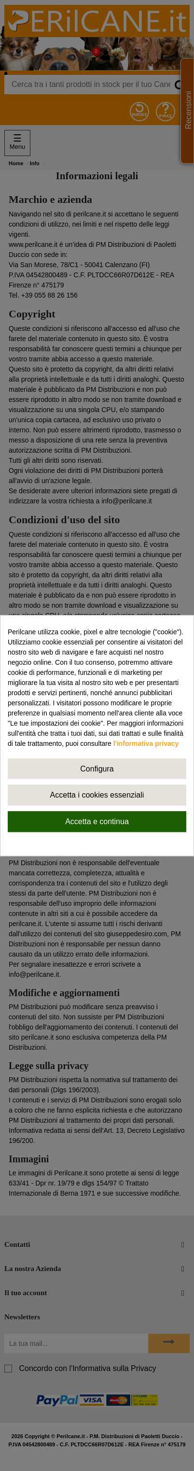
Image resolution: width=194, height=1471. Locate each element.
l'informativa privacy (146, 743)
